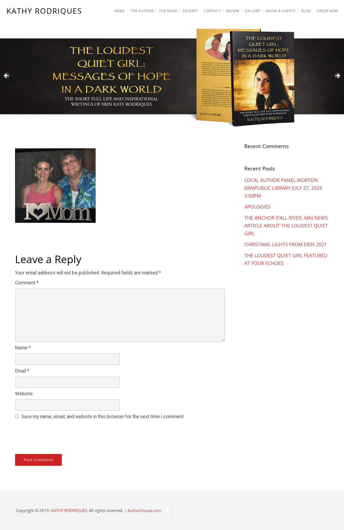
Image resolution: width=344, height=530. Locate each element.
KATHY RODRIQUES (44, 11)
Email (22, 371)
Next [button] (337, 76)
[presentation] (56, 435)
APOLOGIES (257, 206)
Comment (27, 282)
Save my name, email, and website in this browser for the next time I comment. (103, 416)
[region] (172, 65)
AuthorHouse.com (144, 510)
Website (24, 393)
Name (23, 347)
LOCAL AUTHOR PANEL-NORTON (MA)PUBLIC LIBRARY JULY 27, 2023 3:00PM (283, 188)
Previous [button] (7, 76)
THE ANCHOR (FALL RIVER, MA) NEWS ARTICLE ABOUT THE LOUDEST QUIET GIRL (286, 225)
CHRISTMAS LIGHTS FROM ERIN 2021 (285, 244)
